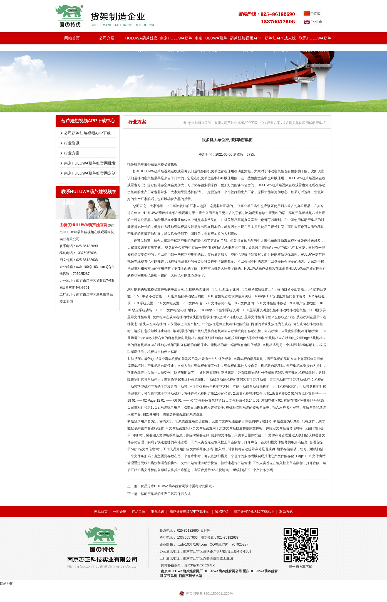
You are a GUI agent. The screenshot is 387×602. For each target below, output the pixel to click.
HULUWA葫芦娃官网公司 (223, 571)
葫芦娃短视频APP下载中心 (245, 40)
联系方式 (286, 512)
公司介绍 (107, 38)
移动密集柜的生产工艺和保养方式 (166, 494)
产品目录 (138, 512)
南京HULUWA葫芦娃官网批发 (176, 40)
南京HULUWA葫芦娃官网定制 (211, 40)
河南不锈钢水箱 (190, 576)
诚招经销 (222, 512)
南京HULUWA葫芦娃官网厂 (182, 571)
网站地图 (6, 584)
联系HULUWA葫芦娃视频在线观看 (315, 40)
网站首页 (72, 38)
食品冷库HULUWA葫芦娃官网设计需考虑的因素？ (178, 486)
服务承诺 (157, 512)
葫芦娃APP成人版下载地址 (280, 40)
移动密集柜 (169, 164)
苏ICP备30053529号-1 (200, 565)
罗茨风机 (170, 576)
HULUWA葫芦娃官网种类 (141, 40)
